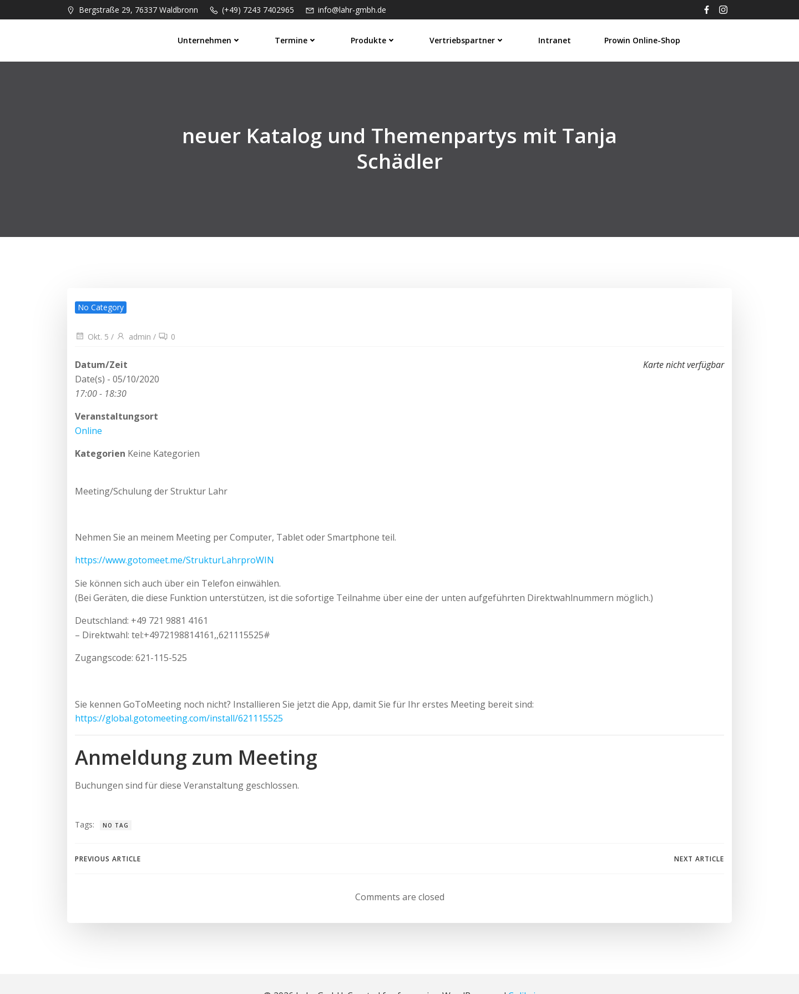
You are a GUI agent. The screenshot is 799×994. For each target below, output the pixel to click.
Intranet (555, 39)
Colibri (521, 972)
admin (132, 312)
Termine (296, 39)
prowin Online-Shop (643, 39)
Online (88, 406)
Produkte (374, 39)
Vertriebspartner (467, 39)
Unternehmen (210, 39)
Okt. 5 (91, 312)
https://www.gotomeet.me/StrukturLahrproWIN (174, 535)
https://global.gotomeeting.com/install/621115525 (178, 694)
